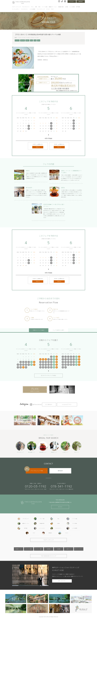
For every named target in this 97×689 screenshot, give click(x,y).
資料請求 (81, 1)
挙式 (39, 6)
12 (73, 123)
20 (17, 364)
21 (20, 364)
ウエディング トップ (16, 6)
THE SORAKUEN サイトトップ (48, 556)
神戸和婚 (78, 6)
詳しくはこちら (62, 581)
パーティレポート (15, 9)
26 (73, 128)
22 (51, 128)
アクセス (72, 1)
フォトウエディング (41, 9)
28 (20, 367)
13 (45, 361)
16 (26, 361)
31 (56, 367)
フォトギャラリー (24, 9)
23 (26, 364)
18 (31, 361)
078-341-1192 (61, 486)
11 (40, 361)
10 (56, 359)
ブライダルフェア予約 (36, 471)
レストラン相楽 (28, 548)
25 (31, 364)
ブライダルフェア (25, 6)
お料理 (66, 6)
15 (51, 125)
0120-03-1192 (35, 486)
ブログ (52, 9)
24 (28, 128)
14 (20, 361)
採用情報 (48, 548)
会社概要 (58, 548)
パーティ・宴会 (38, 548)
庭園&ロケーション (53, 6)
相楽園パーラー (18, 548)
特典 (36, 6)
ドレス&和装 (72, 6)
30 (26, 367)
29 (23, 367)
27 (17, 367)
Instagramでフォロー (67, 404)
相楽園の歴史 (61, 6)
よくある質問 (32, 9)
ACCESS (60, 507)
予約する (38, 147)
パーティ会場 (44, 6)
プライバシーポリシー (78, 548)
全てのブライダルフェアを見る (48, 375)
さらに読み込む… (49, 404)
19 (73, 125)
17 (28, 125)
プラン (32, 6)
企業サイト (68, 548)
